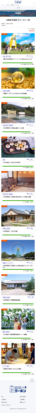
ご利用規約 (22, 399)
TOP (2, 396)
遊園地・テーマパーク (7, 263)
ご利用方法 (3, 399)
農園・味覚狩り (6, 331)
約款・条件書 (23, 396)
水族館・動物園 (6, 90)
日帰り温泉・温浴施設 (7, 125)
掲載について (23, 402)
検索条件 (18, 7)
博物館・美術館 (6, 228)
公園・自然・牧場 (7, 56)
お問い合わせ (4, 402)
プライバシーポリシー (6, 405)
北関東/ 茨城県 (30, 56)
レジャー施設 (6, 366)
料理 (4, 159)
